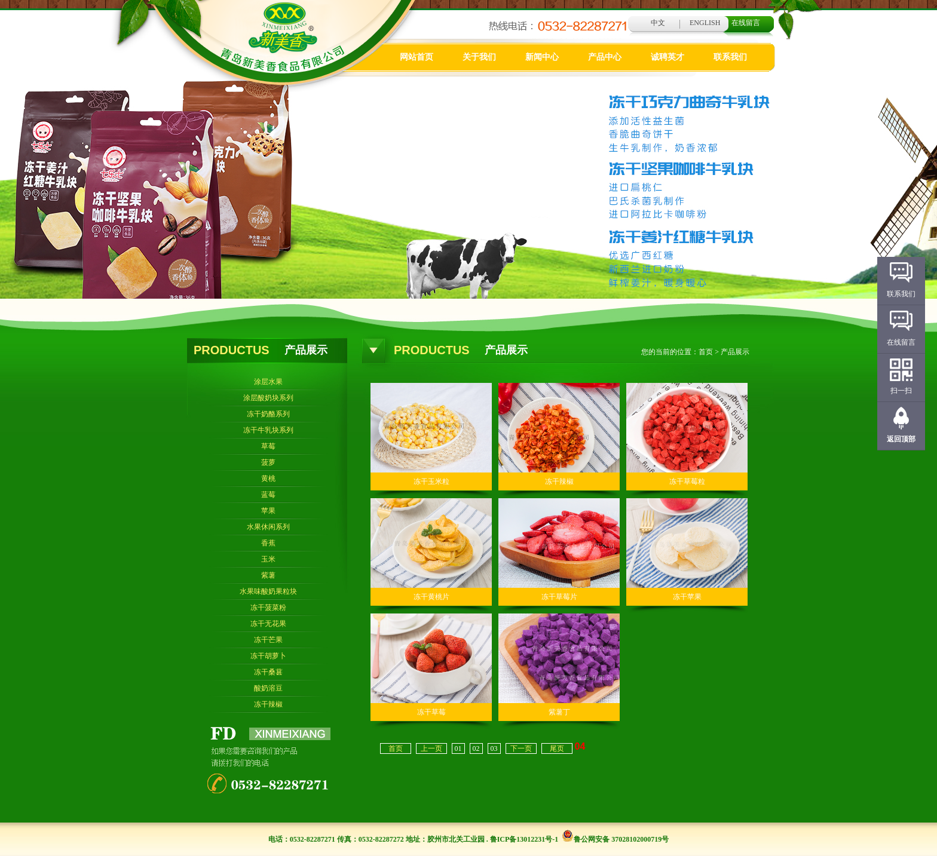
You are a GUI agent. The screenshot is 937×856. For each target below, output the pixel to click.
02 (476, 748)
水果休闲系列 (268, 527)
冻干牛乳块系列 (268, 430)
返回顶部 (901, 439)
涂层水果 (268, 382)
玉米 (268, 559)
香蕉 (268, 543)
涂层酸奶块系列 (268, 398)
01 (458, 748)
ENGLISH (705, 23)
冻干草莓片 (559, 597)
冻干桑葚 (268, 672)
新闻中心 (542, 57)
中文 (658, 23)
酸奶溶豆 (268, 688)
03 (494, 748)
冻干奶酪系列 (268, 414)
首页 (706, 352)
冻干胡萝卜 (268, 656)
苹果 (268, 511)
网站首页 (416, 57)
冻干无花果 (268, 623)
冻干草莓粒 (687, 481)
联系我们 (730, 57)
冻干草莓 (431, 712)
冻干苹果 (687, 597)
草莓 (268, 446)
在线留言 (745, 23)
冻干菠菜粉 (268, 607)
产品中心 (604, 57)
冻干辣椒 (268, 704)
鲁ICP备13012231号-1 (524, 839)
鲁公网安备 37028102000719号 (615, 839)
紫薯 (268, 575)
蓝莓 (268, 494)
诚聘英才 (667, 57)
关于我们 (479, 57)
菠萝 (268, 462)
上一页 (431, 748)
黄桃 (268, 478)
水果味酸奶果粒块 (268, 591)
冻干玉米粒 (431, 481)
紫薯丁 (559, 712)
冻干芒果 (268, 640)
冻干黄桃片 (431, 597)
